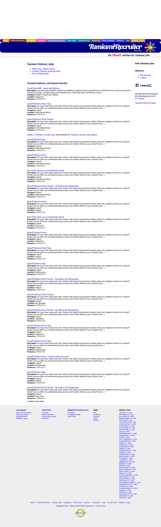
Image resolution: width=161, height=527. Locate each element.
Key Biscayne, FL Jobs (127, 456)
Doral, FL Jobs (124, 437)
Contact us (97, 414)
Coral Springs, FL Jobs (127, 428)
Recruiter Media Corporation (84, 506)
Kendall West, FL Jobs (127, 454)
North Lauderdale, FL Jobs (128, 475)
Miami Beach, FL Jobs (127, 467)
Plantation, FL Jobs (126, 486)
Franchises (31, 41)
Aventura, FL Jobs (125, 413)
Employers (41, 41)
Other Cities (71, 41)
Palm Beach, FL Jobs (126, 481)
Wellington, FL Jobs (126, 496)
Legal (95, 418)
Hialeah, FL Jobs (125, 443)
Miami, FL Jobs (124, 466)
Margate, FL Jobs (125, 464)
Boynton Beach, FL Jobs (127, 418)
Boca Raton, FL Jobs (126, 416)
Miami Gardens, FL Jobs (127, 469)
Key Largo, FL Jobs (126, 458)
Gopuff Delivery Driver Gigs (39, 104)
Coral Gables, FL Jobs (127, 426)
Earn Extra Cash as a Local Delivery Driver (45, 170)
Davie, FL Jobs (124, 431)
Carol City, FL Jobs (125, 420)
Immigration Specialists (56, 41)
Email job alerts (21, 416)
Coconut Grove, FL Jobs (127, 424)
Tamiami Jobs (100, 506)
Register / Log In (138, 41)
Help (127, 41)
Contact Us (96, 502)
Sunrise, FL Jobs (125, 490)
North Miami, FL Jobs (126, 477)
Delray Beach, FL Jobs (127, 435)
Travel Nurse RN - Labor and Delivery (43, 88)
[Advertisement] (80, 19)
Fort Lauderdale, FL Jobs (128, 439)
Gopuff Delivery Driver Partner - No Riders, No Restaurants (53, 186)
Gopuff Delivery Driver (37, 155)
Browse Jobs (57, 502)
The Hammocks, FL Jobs (128, 494)
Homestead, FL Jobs (126, 447)
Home (6, 41)
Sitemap (96, 416)
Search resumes (47, 414)
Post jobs (45, 413)
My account (145, 75)
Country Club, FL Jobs (127, 430)
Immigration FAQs (74, 414)
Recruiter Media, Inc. (151, 48)
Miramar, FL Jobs (125, 473)
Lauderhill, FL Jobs (126, 460)
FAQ (94, 413)
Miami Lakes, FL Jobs (127, 471)
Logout (143, 77)
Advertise (45, 418)
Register (19, 418)
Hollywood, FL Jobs (126, 445)
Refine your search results (43, 69)
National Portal (83, 41)
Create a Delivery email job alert (46, 71)
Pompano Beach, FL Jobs (128, 488)
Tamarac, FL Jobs (125, 492)
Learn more (72, 416)
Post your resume (22, 414)
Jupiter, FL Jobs (124, 448)
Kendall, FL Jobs (125, 452)
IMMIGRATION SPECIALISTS (78, 410)
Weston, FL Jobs (125, 498)
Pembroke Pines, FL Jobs (128, 484)
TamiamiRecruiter (115, 46)
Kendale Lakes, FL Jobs (127, 450)
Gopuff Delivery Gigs (36, 139)
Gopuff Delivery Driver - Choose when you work (48, 356)
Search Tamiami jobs (23, 413)
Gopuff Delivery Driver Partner (40, 119)
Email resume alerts (49, 416)
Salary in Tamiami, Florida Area (41, 135)
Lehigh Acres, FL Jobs (127, 462)
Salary (94, 135)
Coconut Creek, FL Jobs (127, 422)
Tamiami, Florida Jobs (81, 135)
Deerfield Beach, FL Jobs (128, 433)
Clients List (96, 41)
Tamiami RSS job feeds (145, 103)
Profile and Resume (18, 41)
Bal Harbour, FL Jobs (126, 414)
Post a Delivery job (40, 73)
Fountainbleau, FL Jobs (127, 441)
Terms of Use (112, 502)
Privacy (95, 420)
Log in (26, 418)
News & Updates (108, 41)
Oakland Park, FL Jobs (127, 479)
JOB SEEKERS (21, 410)
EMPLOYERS (46, 410)
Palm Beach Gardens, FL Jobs (129, 483)
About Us (120, 41)
